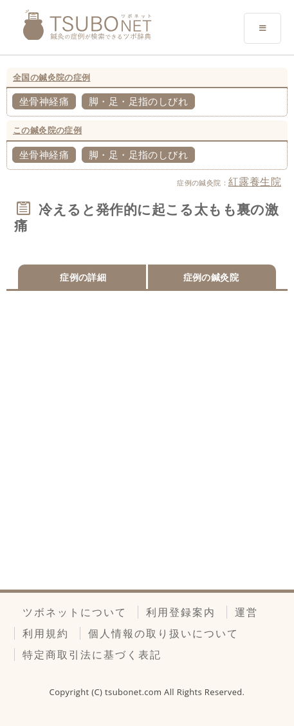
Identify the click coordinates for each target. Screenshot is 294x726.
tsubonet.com (134, 692)
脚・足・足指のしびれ (138, 101)
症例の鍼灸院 (211, 277)
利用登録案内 (181, 612)
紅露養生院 (254, 181)
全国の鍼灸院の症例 (52, 77)
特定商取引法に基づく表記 (92, 654)
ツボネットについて (75, 612)
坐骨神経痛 (44, 101)
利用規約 (46, 633)
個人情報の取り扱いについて (163, 633)
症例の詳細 (83, 277)
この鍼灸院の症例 (47, 130)
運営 (246, 612)
